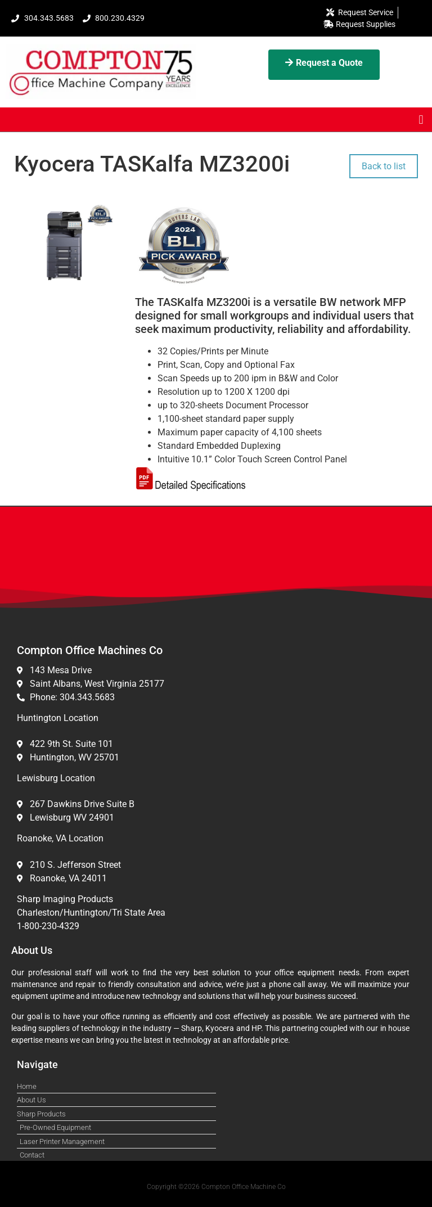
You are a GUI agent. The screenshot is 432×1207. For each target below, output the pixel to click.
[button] (421, 119)
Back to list (384, 166)
